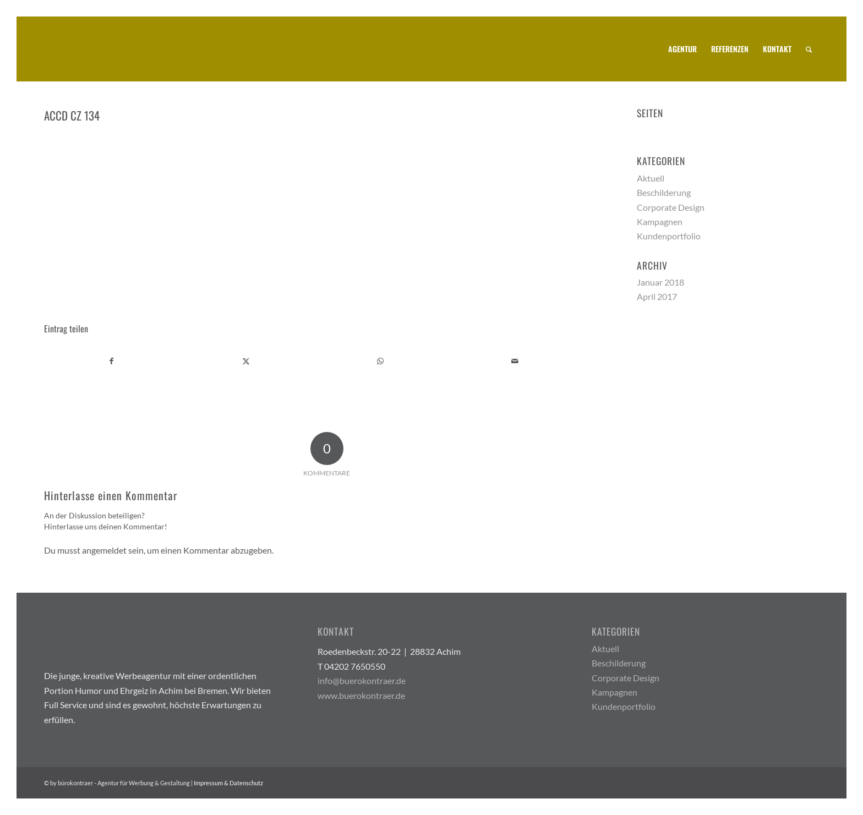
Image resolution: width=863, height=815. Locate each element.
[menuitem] (682, 49)
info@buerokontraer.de (362, 680)
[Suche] (809, 49)
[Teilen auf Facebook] (112, 361)
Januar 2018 (660, 282)
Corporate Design (670, 207)
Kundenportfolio (669, 236)
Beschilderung (664, 192)
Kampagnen (659, 221)
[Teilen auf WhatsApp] (380, 361)
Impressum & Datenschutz (228, 782)
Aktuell (650, 178)
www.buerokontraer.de (361, 695)
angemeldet (104, 550)
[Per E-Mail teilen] (515, 361)
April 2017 (657, 296)
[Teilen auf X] (246, 361)
